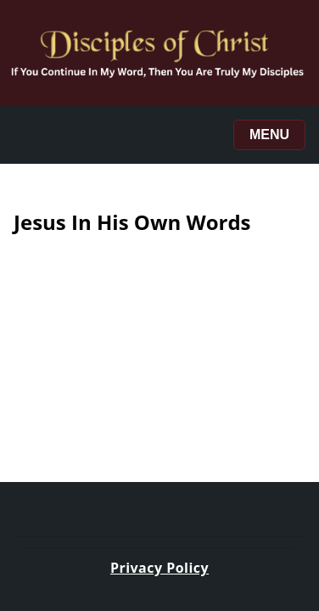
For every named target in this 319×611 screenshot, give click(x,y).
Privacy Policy (159, 567)
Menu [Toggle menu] (269, 134)
